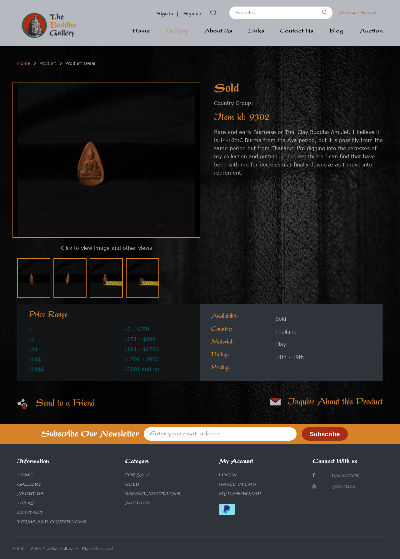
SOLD (132, 485)
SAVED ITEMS (237, 485)
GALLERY (29, 485)
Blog (336, 31)
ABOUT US (30, 494)
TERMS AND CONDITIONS (51, 522)
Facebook (335, 475)
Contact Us (296, 31)
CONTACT (30, 513)
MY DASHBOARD (240, 494)
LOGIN (228, 475)
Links (256, 31)
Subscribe (325, 434)
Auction (371, 31)
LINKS (25, 504)
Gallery (177, 31)
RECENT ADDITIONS (152, 494)
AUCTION (138, 504)
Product (47, 63)
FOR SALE (138, 475)
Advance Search (357, 13)
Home (141, 31)
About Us (218, 31)
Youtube (334, 486)
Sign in (165, 14)
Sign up (192, 14)
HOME (25, 475)
